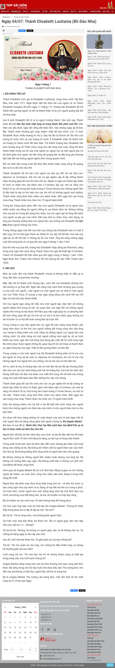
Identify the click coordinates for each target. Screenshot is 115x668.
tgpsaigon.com (46, 617)
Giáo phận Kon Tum (94, 649)
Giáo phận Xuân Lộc (94, 633)
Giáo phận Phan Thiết (94, 624)
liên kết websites (94, 601)
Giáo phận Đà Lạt (93, 616)
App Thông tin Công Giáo (51, 634)
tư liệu (45, 11)
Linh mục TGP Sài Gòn (50, 602)
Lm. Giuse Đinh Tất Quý (11, 26)
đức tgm (106, 11)
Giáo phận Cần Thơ (93, 613)
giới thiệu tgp (55, 11)
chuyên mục (35, 11)
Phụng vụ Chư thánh (21, 17)
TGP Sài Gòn (91, 607)
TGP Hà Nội (91, 658)
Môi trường (83, 11)
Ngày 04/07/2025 (7, 34)
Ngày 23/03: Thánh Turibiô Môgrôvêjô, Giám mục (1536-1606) (99, 103)
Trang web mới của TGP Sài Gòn (54, 610)
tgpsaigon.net (46, 614)
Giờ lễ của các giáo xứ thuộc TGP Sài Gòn (59, 606)
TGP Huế (90, 638)
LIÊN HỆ (43, 646)
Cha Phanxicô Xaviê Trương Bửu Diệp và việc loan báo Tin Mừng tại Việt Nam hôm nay (99, 179)
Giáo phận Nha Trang (94, 647)
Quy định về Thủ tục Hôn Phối (98, 151)
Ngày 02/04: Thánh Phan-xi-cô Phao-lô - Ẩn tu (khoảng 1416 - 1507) (99, 88)
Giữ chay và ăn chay (95, 202)
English (103, 8)
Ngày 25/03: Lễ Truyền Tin (97, 95)
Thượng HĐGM (95, 11)
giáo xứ (65, 11)
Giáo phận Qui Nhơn (94, 652)
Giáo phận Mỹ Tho (93, 621)
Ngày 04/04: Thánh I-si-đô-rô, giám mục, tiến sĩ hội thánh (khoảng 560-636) (99, 79)
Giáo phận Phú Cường (94, 627)
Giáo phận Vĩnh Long (94, 630)
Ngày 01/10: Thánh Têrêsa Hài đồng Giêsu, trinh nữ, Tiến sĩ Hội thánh (99, 195)
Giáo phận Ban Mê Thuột (95, 641)
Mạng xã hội (46, 624)
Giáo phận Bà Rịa (93, 610)
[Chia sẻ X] (30, 31)
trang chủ (5, 11)
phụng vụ (16, 11)
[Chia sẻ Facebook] (22, 31)
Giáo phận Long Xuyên (95, 618)
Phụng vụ (6, 17)
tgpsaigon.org (46, 620)
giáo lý (25, 11)
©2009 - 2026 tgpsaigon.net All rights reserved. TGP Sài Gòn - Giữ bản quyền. (57, 665)
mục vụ (73, 11)
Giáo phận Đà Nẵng (94, 644)
